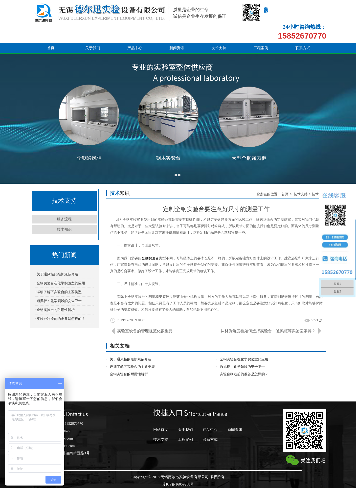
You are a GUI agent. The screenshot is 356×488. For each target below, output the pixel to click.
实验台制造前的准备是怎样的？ (244, 374)
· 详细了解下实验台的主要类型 (58, 292)
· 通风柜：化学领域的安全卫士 (58, 301)
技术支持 (218, 30)
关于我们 (92, 30)
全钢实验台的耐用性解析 (129, 374)
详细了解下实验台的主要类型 (132, 367)
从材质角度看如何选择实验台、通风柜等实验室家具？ (268, 331)
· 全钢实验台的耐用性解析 (55, 310)
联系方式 (302, 30)
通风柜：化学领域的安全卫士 (242, 367)
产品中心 (134, 30)
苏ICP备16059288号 (178, 484)
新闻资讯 (176, 30)
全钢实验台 (150, 258)
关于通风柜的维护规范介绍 (130, 359)
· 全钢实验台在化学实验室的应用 (60, 283)
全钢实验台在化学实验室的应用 (244, 359)
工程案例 (260, 30)
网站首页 (160, 430)
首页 (50, 30)
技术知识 (64, 229)
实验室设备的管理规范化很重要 (145, 331)
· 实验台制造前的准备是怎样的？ (60, 319)
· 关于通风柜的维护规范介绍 (56, 274)
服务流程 (64, 219)
